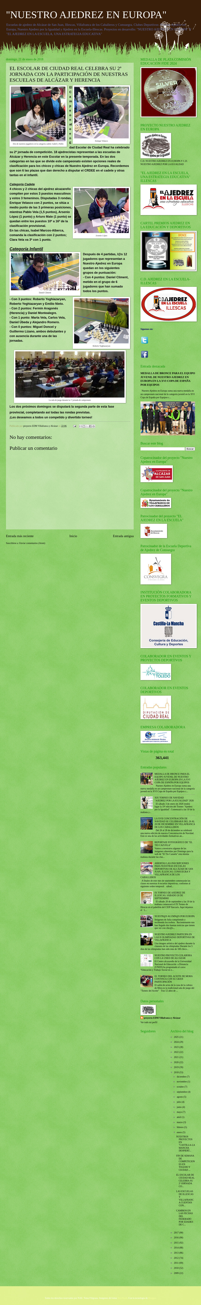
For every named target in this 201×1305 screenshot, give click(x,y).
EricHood (122, 1298)
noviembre (182, 1081)
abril (179, 1117)
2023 (176, 1047)
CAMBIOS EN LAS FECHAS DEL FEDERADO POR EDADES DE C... (184, 1217)
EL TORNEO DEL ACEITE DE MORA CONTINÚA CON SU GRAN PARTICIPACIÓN (174, 979)
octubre (180, 1086)
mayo (180, 1112)
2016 (176, 1237)
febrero (180, 1127)
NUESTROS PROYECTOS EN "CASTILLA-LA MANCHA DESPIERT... (185, 1143)
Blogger (152, 1298)
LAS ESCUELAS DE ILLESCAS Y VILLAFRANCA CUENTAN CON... (184, 1198)
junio (179, 1107)
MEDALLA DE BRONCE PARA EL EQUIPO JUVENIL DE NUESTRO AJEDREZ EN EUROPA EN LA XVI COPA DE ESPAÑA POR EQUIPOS (172, 778)
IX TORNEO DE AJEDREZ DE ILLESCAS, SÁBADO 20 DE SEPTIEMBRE (170, 895)
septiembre (182, 1092)
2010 (176, 1268)
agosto (180, 1097)
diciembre (182, 1076)
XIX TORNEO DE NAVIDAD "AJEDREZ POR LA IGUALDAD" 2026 (174, 799)
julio (179, 1102)
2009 (176, 1273)
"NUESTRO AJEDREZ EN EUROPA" (86, 14)
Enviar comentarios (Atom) (32, 543)
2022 (176, 1052)
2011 (176, 1263)
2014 (176, 1247)
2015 (176, 1242)
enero (180, 1132)
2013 (176, 1253)
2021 (176, 1057)
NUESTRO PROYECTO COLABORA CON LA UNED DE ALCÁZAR (173, 957)
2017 (176, 1232)
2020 (176, 1062)
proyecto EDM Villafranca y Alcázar (162, 1018)
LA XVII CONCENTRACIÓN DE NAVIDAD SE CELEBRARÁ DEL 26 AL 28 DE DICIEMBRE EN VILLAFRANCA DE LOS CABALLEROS (175, 822)
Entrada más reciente (20, 536)
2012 (176, 1258)
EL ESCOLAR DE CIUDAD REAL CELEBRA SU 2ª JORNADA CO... (185, 1180)
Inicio (73, 536)
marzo (180, 1122)
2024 (176, 1042)
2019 (176, 1067)
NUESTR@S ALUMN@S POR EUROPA (175, 916)
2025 (176, 1037)
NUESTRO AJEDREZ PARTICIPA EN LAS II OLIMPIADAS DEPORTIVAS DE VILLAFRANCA (175, 937)
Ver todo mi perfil (148, 1022)
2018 (176, 1072)
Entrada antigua (123, 536)
